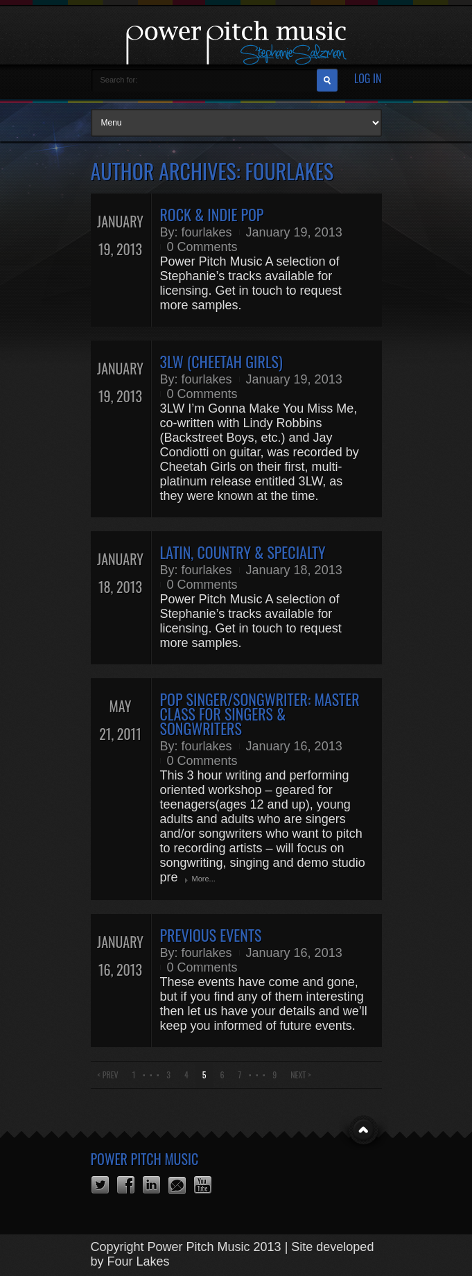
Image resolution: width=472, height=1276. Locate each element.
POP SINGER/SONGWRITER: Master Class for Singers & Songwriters (260, 713)
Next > (300, 1074)
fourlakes (207, 232)
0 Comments (202, 247)
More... (204, 878)
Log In (368, 79)
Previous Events (211, 935)
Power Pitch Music (145, 1158)
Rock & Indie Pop (212, 214)
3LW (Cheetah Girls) (221, 361)
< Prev (108, 1074)
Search (327, 80)
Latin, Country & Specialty (243, 552)
